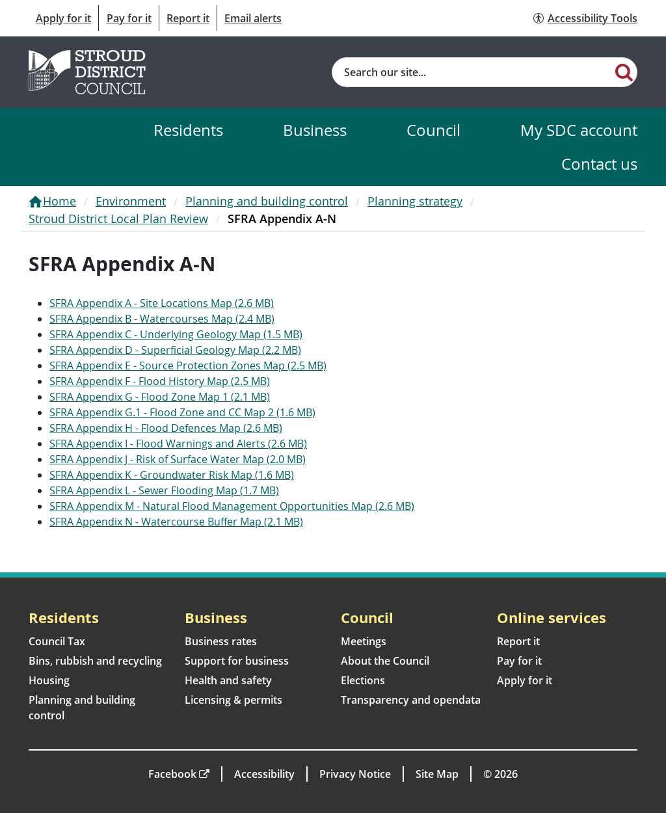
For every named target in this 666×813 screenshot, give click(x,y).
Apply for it (63, 18)
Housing (49, 680)
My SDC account (578, 129)
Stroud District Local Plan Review (118, 218)
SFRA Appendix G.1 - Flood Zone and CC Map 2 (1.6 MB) (182, 412)
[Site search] (471, 72)
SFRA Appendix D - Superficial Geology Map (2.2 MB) (175, 350)
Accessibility (264, 774)
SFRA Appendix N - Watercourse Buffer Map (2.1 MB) (176, 521)
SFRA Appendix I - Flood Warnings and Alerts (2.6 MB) (178, 443)
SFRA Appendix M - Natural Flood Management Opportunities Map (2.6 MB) (231, 506)
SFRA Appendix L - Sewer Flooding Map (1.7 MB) (164, 490)
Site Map (437, 774)
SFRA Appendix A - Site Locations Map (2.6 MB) (161, 303)
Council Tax (57, 641)
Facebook (172, 774)
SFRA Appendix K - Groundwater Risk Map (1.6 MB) (171, 475)
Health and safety (228, 680)
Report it (187, 18)
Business (315, 129)
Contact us (599, 163)
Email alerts (253, 18)
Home (59, 201)
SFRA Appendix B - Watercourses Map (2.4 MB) (161, 319)
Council (433, 129)
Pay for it (129, 18)
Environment (131, 201)
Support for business (237, 661)
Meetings (363, 641)
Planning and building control (266, 201)
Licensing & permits (233, 700)
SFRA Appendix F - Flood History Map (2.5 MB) (159, 381)
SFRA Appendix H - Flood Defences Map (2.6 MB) (165, 428)
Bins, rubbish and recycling (95, 661)
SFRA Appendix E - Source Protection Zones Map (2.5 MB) (187, 365)
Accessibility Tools (592, 18)
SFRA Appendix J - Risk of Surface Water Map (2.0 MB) (177, 459)
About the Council (385, 661)
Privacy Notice (355, 774)
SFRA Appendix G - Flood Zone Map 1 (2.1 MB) (159, 397)
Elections (363, 680)
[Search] (624, 71)
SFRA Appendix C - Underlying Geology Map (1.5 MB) (175, 334)
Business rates (221, 641)
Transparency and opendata (411, 700)
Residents (188, 129)
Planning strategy (414, 201)
